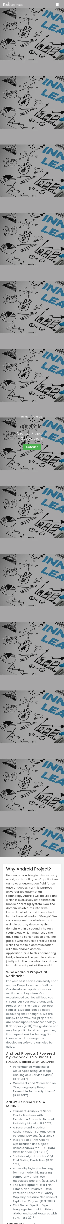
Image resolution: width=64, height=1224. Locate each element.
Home (25, 416)
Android (38, 416)
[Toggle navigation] (57, 4)
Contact (32, 447)
